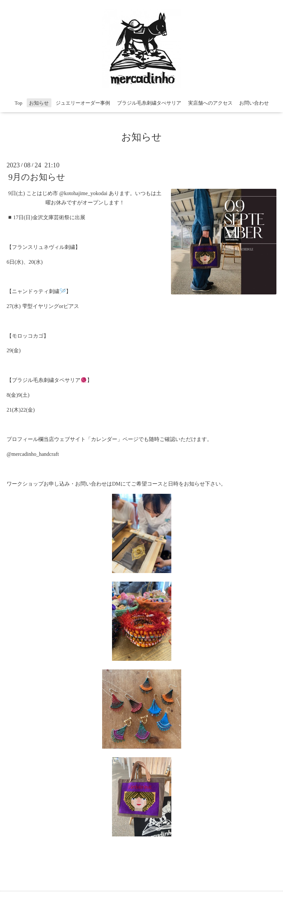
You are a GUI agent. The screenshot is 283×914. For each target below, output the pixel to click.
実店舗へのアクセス (210, 103)
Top (18, 103)
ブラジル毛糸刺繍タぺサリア (149, 103)
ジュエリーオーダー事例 (83, 103)
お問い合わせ (254, 103)
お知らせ (39, 103)
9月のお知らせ (36, 177)
